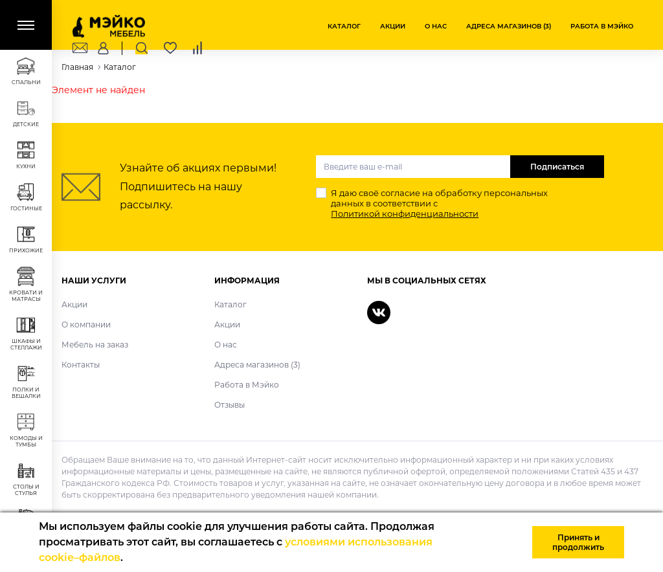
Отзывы (229, 405)
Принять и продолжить (578, 542)
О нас (436, 26)
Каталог (344, 26)
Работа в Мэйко (601, 26)
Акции (392, 26)
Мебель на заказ (95, 344)
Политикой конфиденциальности (404, 213)
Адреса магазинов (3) (508, 26)
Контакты (81, 364)
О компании (86, 324)
